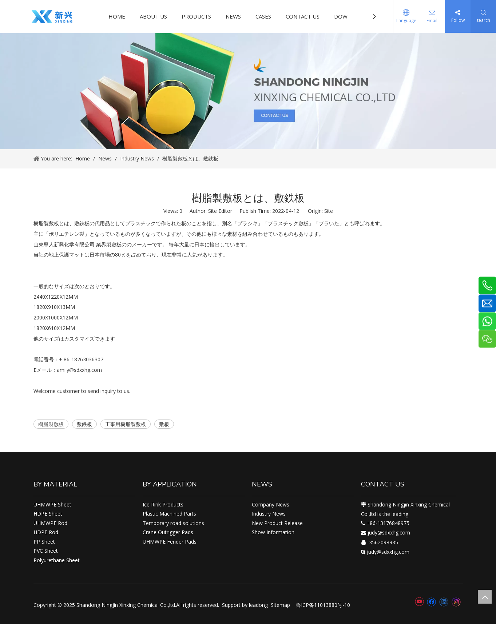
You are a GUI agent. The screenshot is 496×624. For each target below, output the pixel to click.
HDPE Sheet (47, 513)
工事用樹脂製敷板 (125, 424)
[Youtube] (419, 602)
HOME (116, 16)
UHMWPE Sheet (52, 504)
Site (328, 210)
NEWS (233, 16)
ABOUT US (153, 16)
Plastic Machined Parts (169, 513)
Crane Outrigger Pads (168, 532)
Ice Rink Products (163, 504)
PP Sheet (44, 541)
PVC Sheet (45, 550)
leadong (258, 604)
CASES (263, 16)
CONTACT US (303, 16)
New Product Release (277, 523)
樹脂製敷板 (51, 424)
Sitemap (280, 604)
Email (431, 20)
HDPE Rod (45, 532)
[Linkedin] (443, 602)
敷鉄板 (84, 424)
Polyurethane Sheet (56, 560)
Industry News (269, 513)
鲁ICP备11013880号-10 (323, 604)
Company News (270, 504)
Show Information (273, 532)
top (485, 597)
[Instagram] (456, 602)
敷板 (164, 424)
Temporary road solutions (173, 523)
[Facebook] (431, 602)
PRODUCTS (196, 16)
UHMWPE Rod (50, 523)
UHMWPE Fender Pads (170, 541)
